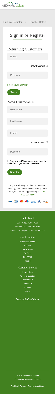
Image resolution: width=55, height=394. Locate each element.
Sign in (13, 92)
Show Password (39, 66)
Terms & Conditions (36, 386)
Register (14, 172)
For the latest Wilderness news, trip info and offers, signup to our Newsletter (26, 162)
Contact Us (27, 283)
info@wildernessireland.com (33, 230)
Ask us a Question (27, 276)
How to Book (27, 272)
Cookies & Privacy (18, 386)
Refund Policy (27, 280)
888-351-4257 (34, 227)
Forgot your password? (17, 85)
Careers (27, 287)
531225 (37, 379)
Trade (27, 291)
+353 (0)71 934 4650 (29, 223)
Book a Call (15, 230)
